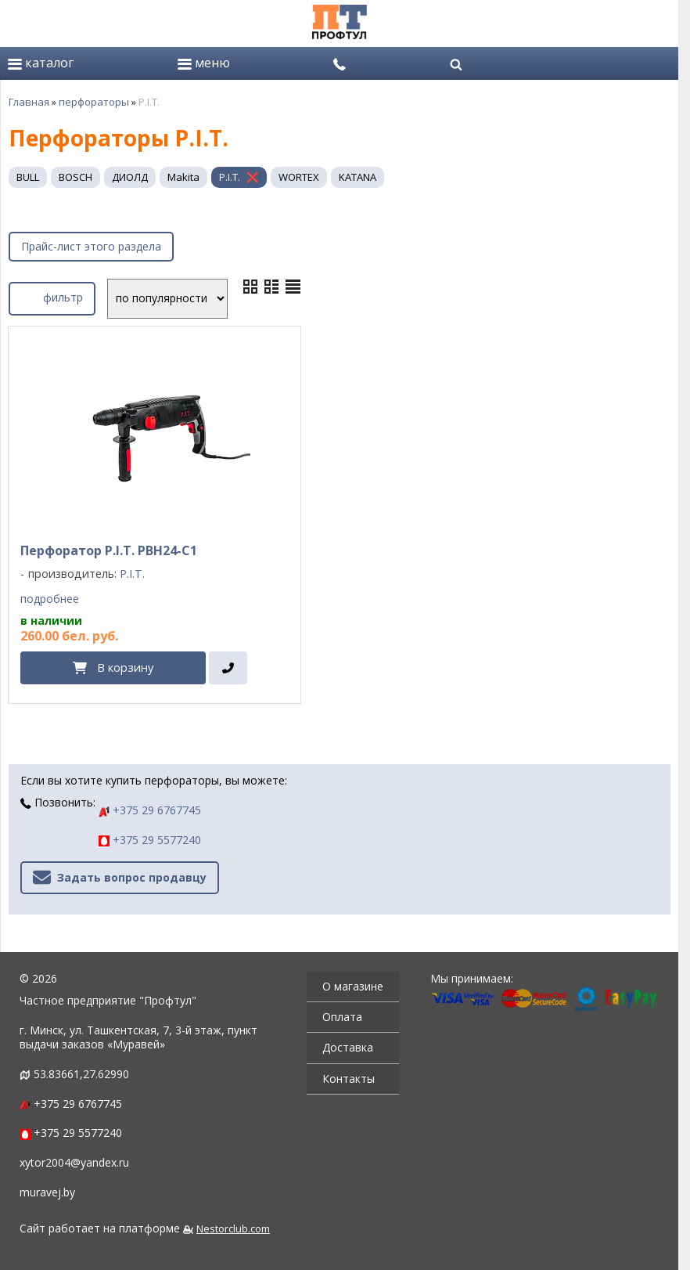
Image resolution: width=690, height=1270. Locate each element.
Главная (29, 102)
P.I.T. (229, 177)
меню (204, 62)
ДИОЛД (130, 177)
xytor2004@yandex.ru (74, 1162)
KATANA (357, 177)
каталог (41, 62)
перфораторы (94, 102)
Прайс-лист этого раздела (91, 246)
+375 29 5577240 (150, 839)
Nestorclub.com (233, 1229)
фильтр (52, 296)
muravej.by (47, 1192)
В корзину (125, 667)
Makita (183, 177)
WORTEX (299, 177)
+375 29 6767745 (150, 810)
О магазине (352, 986)
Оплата (342, 1016)
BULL (27, 177)
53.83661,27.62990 (81, 1073)
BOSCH (75, 177)
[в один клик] (228, 667)
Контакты (348, 1078)
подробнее (49, 599)
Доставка (347, 1047)
